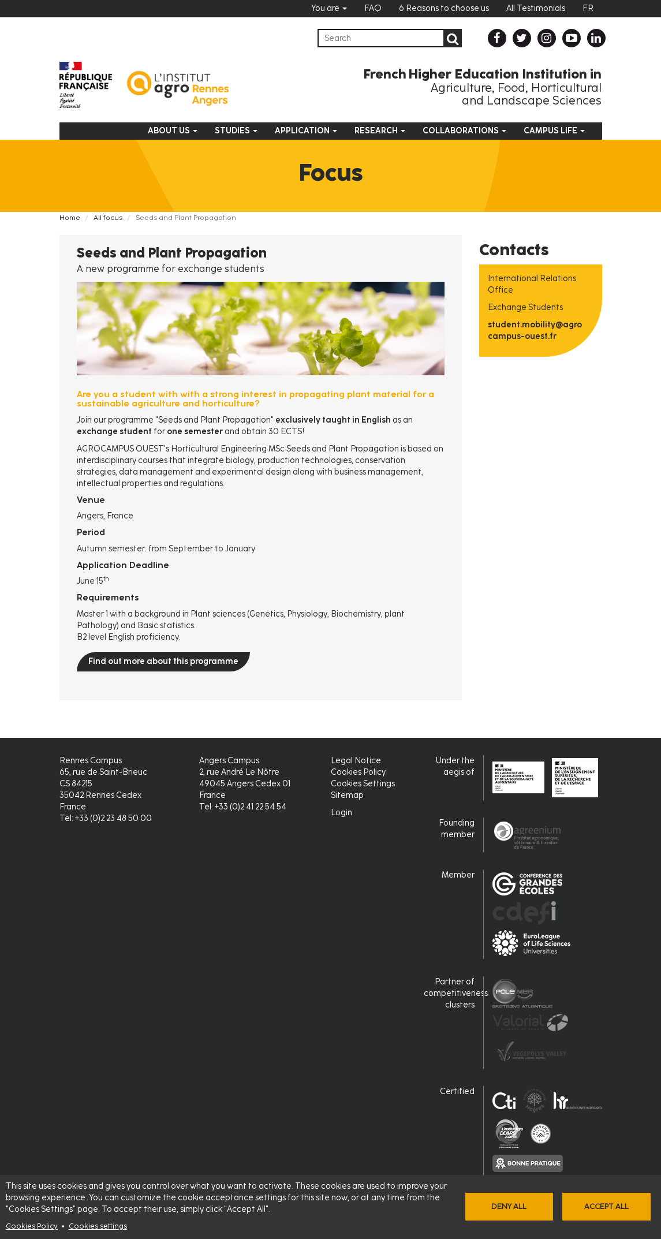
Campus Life (554, 131)
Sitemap (347, 795)
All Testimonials (535, 8)
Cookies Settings (363, 784)
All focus (108, 218)
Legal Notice (356, 761)
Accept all (606, 1206)
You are (329, 8)
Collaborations (464, 131)
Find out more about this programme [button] (163, 661)
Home (69, 218)
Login (341, 813)
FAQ (373, 8)
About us (172, 131)
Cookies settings (98, 1226)
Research (379, 131)
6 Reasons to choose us (444, 8)
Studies (236, 131)
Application (306, 131)
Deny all (508, 1206)
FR (587, 8)
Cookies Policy (32, 1226)
